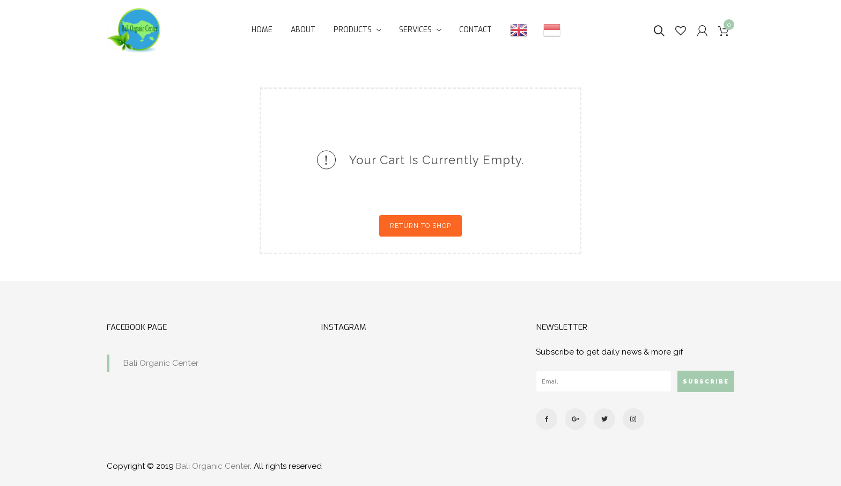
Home (262, 30)
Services (415, 30)
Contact (475, 30)
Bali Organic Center (160, 363)
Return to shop (420, 226)
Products (353, 30)
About (303, 30)
